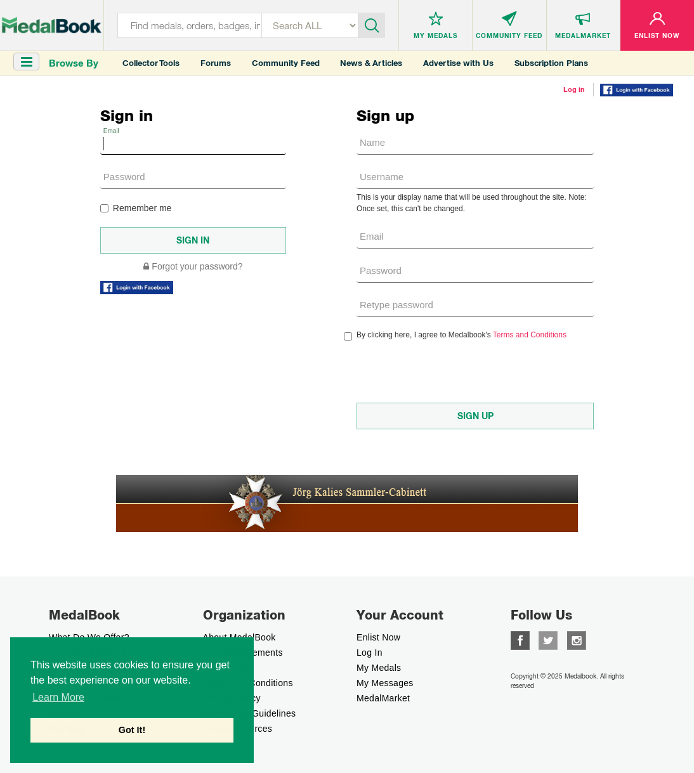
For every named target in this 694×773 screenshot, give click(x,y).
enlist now (378, 637)
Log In (370, 652)
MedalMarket (383, 698)
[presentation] (453, 371)
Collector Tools (151, 63)
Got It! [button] (132, 730)
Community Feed (286, 63)
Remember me (136, 208)
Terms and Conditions (529, 334)
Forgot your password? (192, 266)
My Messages (385, 683)
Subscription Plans (551, 63)
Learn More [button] (58, 697)
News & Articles (371, 63)
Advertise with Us (458, 63)
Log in (574, 89)
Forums (215, 63)
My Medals (379, 668)
